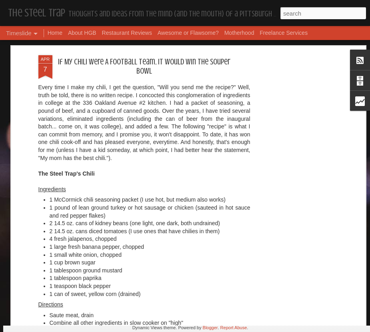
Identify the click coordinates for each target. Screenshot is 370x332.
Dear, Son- (34, 263)
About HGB (82, 33)
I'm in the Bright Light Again (298, 218)
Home (55, 33)
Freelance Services (284, 33)
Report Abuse (233, 327)
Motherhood (239, 33)
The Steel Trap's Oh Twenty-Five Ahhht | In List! (316, 259)
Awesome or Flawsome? (188, 33)
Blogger (210, 327)
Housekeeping (167, 270)
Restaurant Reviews (127, 33)
